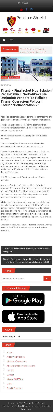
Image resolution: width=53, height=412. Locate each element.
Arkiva (9, 352)
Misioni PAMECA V (15, 379)
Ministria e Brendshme (16, 361)
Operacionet (14, 77)
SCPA (9, 384)
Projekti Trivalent (14, 388)
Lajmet (4, 77)
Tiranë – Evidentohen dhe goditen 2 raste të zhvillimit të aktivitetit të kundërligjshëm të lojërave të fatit (26, 260)
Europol (10, 375)
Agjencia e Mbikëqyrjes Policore (21, 366)
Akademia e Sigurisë (16, 357)
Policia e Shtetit (31, 17)
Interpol (10, 370)
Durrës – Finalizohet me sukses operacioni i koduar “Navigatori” (26, 250)
